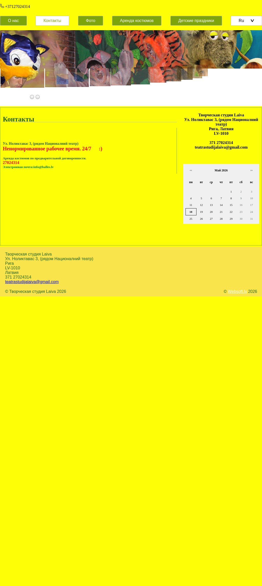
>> (251, 170)
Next (253, 71)
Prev (9, 71)
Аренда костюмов (137, 20)
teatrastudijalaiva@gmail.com (32, 282)
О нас (13, 20)
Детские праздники (196, 20)
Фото (90, 20)
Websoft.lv (237, 291)
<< (191, 170)
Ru (246, 20)
